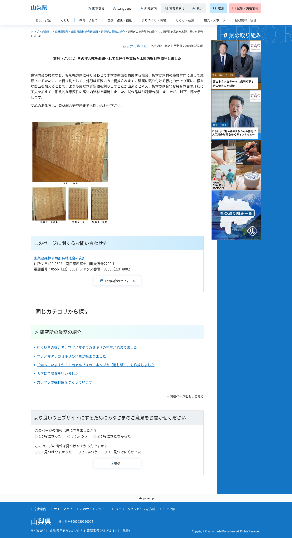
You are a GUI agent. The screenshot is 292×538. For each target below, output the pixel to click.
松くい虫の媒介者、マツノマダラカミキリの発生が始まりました (87, 347)
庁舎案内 (40, 509)
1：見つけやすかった (55, 451)
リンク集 (169, 509)
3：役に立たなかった (114, 436)
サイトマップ (63, 509)
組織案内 (46, 31)
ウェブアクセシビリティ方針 (135, 509)
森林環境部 (61, 31)
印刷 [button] (143, 46)
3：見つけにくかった (124, 451)
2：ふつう (79, 436)
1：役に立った (50, 436)
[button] (97, 8)
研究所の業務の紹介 (113, 31)
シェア (128, 46)
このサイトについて (94, 509)
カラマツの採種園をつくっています (64, 382)
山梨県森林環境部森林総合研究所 (60, 258)
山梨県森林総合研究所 (84, 31)
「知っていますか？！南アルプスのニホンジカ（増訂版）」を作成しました (95, 364)
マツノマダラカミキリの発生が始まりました (71, 356)
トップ (35, 31)
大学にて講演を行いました (57, 373)
